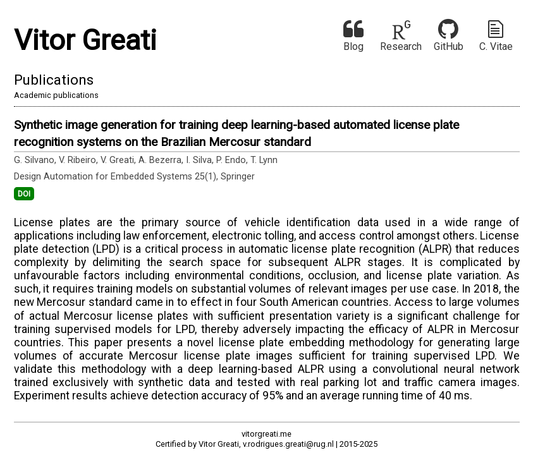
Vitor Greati (85, 40)
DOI (24, 193)
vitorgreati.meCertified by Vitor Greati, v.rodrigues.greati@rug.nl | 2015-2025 (266, 438)
